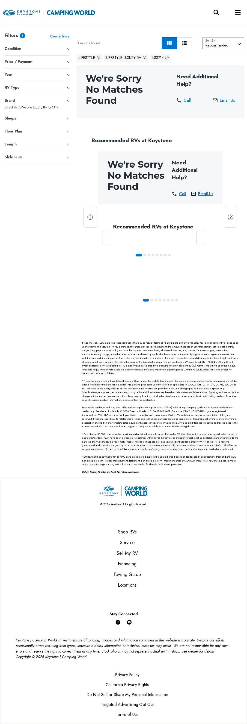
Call (184, 100)
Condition (13, 48)
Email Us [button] (223, 100)
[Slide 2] (149, 255)
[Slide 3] (153, 255)
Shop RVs (127, 532)
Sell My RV (127, 553)
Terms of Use (127, 715)
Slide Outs (14, 157)
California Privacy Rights (127, 685)
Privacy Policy (127, 675)
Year (8, 74)
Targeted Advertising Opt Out (127, 705)
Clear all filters (60, 36)
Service (127, 542)
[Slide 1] (145, 255)
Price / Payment (19, 61)
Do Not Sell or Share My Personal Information (127, 695)
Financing (127, 564)
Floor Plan (13, 131)
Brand (10, 100)
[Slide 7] (170, 255)
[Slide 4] (157, 255)
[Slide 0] (139, 255)
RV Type (12, 87)
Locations (127, 585)
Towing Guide (127, 574)
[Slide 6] (166, 255)
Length (11, 144)
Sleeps (10, 118)
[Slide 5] (162, 255)
